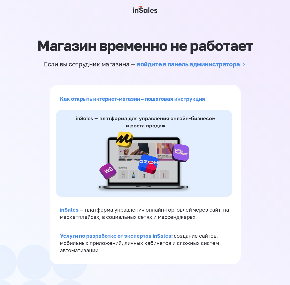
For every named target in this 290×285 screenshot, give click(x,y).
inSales (69, 209)
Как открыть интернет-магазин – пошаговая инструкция (132, 99)
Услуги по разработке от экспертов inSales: (117, 236)
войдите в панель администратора (188, 64)
